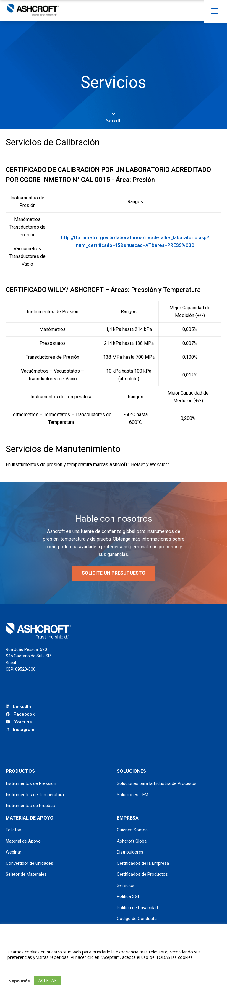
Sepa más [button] (19, 980)
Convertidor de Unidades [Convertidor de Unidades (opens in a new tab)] (29, 863)
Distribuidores (130, 852)
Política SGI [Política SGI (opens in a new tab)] (128, 896)
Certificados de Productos (142, 874)
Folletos (13, 830)
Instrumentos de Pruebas (30, 805)
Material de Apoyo (23, 841)
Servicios (125, 885)
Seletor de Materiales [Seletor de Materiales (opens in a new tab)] (26, 874)
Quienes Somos (132, 830)
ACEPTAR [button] (47, 980)
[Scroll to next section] (113, 118)
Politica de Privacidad (137, 907)
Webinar (13, 852)
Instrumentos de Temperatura (35, 794)
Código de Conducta (137, 918)
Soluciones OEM (132, 794)
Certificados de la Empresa (143, 863)
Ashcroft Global (132, 841)
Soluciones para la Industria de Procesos (157, 783)
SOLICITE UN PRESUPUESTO (113, 573)
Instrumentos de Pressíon (31, 783)
